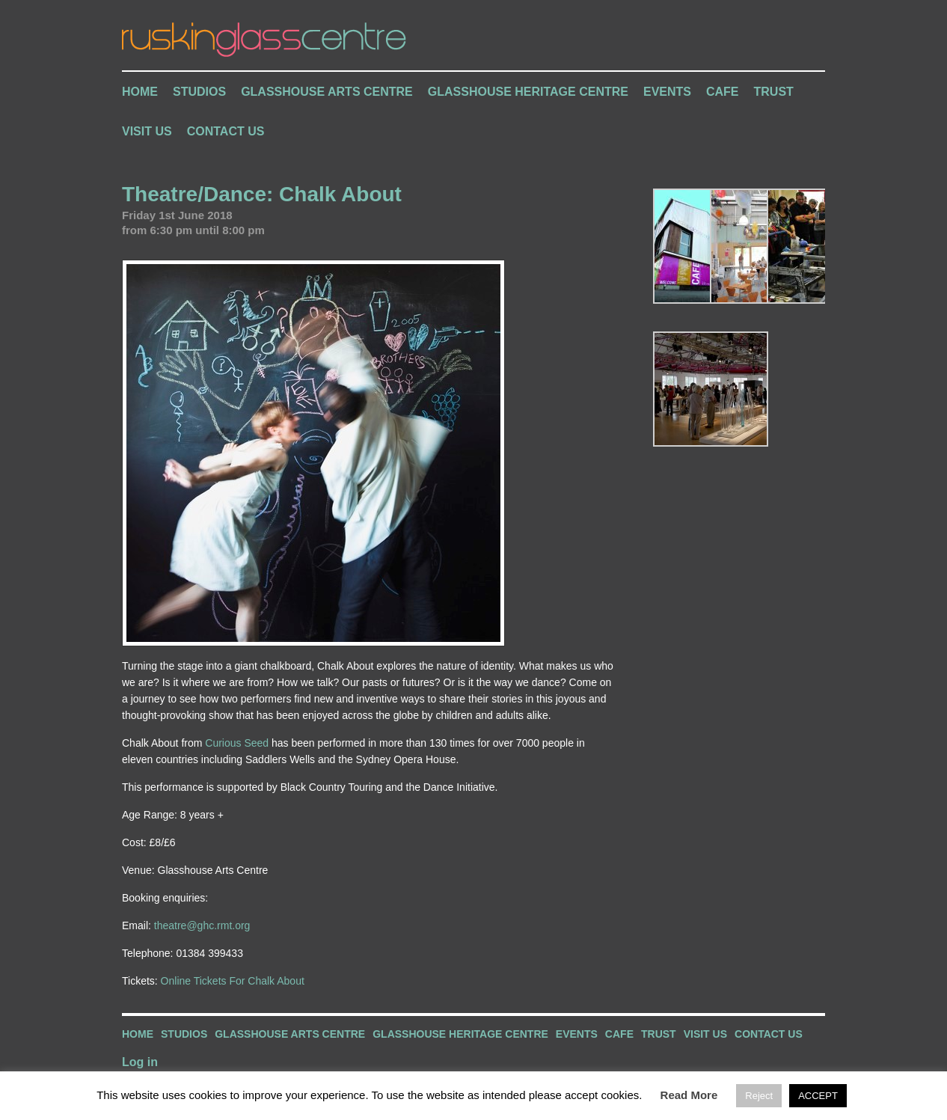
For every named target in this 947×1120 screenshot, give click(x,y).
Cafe (722, 91)
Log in (140, 1062)
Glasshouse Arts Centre (327, 91)
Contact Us (226, 131)
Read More (689, 1095)
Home (140, 91)
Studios (199, 91)
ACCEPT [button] (818, 1095)
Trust (774, 91)
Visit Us (147, 131)
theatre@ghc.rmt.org (202, 925)
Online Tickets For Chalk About (232, 981)
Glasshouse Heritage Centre (528, 91)
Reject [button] (759, 1095)
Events (667, 91)
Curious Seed (237, 743)
